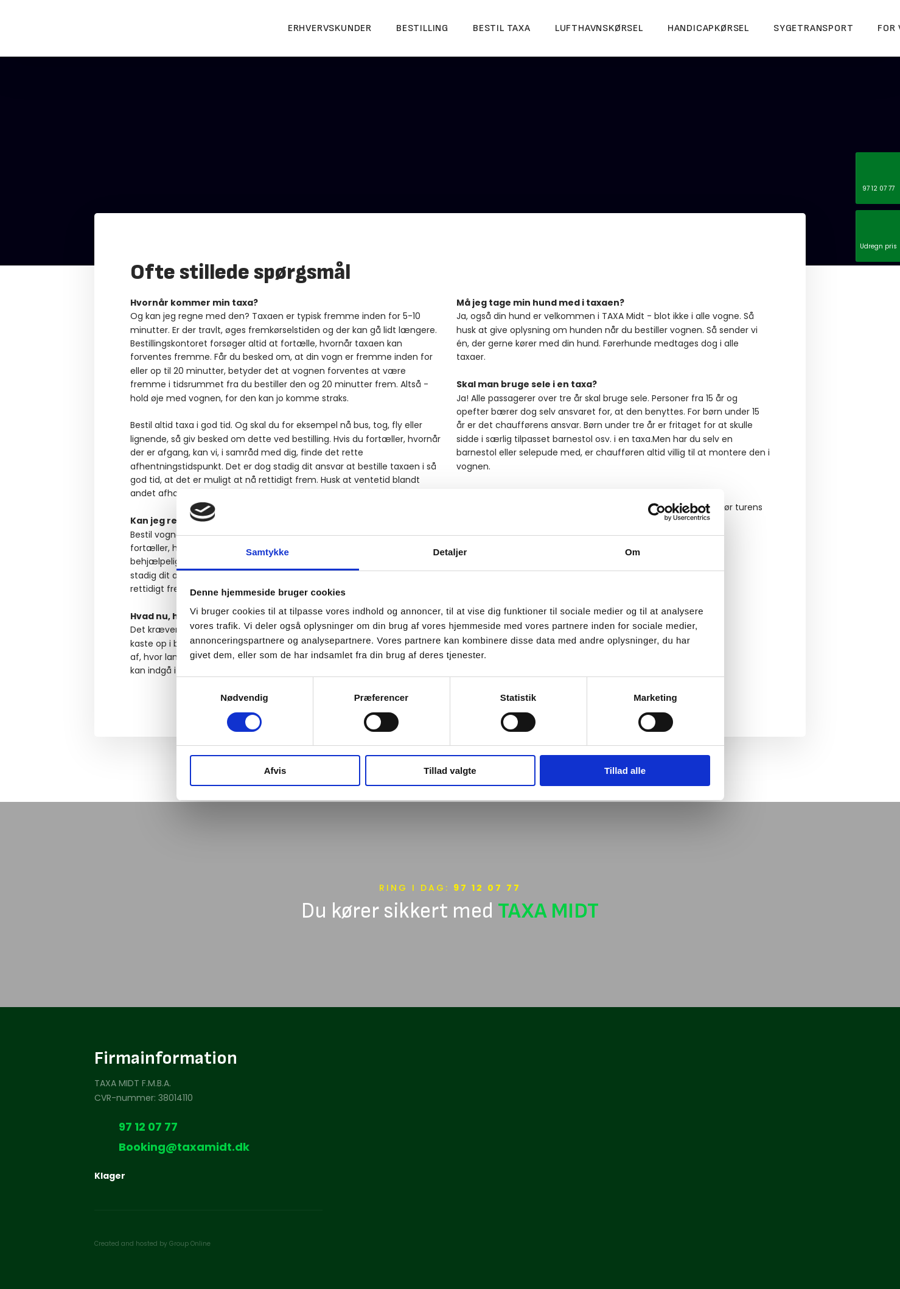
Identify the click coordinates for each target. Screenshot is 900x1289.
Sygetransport (813, 28)
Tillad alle (625, 770)
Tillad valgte (450, 770)
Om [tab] (632, 552)
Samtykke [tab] (267, 552)
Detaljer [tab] (450, 552)
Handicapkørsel (708, 28)
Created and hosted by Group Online (152, 1243)
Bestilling (422, 28)
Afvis (275, 770)
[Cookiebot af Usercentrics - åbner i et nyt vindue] (657, 512)
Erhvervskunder (330, 28)
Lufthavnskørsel (599, 28)
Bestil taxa (502, 28)
